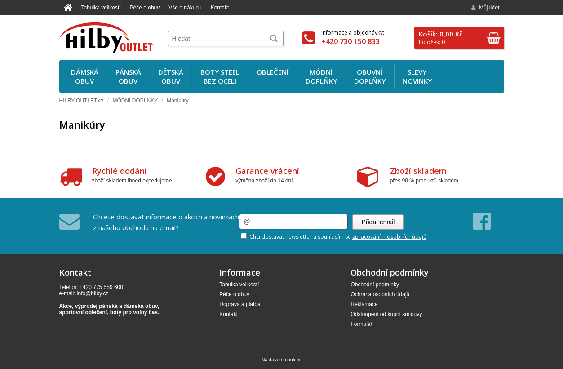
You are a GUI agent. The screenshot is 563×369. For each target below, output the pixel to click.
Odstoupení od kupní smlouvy (386, 314)
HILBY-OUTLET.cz (81, 101)
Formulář (361, 324)
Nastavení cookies (282, 359)
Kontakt (220, 7)
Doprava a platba (239, 304)
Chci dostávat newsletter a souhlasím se (333, 236)
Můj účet (485, 7)
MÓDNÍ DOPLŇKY (135, 101)
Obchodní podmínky (374, 284)
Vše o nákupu (184, 7)
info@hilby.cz (93, 293)
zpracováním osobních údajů (389, 236)
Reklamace (363, 304)
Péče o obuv (145, 7)
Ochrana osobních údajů (379, 294)
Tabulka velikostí (101, 7)
